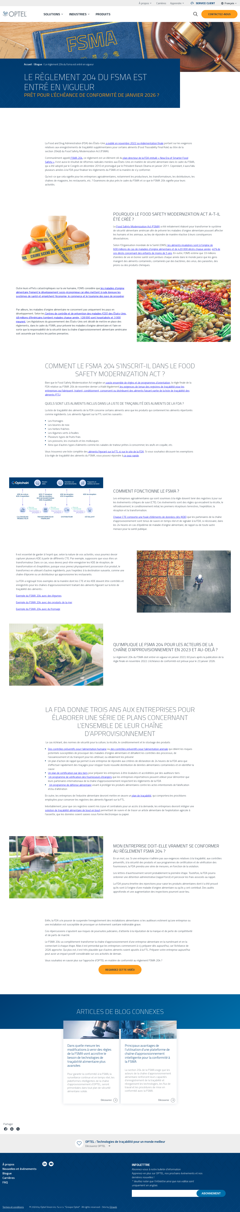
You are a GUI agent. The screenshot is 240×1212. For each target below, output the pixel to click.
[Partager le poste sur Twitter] (18, 1129)
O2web (113, 1207)
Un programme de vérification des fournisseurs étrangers (80, 777)
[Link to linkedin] (45, 1164)
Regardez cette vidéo (120, 970)
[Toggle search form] (195, 14)
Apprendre (176, 3)
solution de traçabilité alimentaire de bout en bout (72, 810)
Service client (205, 3)
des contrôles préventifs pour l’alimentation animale (139, 749)
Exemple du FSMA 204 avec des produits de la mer (44, 602)
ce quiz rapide (131, 455)
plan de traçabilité (141, 796)
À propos (144, 3)
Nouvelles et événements (19, 1169)
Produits (103, 14)
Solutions (52, 14)
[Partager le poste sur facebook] (5, 1129)
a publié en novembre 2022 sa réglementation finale (134, 143)
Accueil (28, 64)
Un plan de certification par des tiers (68, 773)
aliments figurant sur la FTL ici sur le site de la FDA (116, 451)
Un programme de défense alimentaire (70, 785)
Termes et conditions (13, 1207)
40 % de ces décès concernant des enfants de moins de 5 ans (166, 251)
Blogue (38, 64)
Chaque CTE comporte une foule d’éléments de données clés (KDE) (149, 517)
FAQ (5, 1182)
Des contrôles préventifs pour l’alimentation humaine (77, 749)
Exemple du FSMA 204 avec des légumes (39, 596)
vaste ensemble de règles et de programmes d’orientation (137, 383)
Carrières (161, 3)
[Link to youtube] (51, 1164)
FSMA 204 (76, 158)
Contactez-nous (219, 14)
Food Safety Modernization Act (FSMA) (138, 226)
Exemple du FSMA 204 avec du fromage (38, 609)
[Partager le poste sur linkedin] (12, 1129)
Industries (77, 14)
